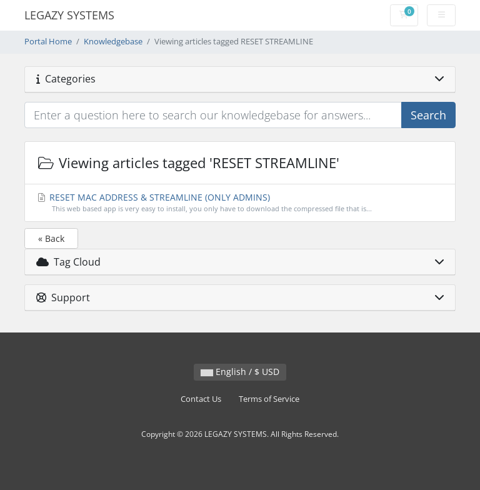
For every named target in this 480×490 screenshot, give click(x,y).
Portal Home (48, 41)
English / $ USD (240, 372)
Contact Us (201, 399)
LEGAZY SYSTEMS (69, 15)
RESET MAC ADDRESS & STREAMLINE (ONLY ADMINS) (240, 202)
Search (428, 115)
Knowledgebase (113, 41)
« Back (51, 238)
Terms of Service (269, 399)
